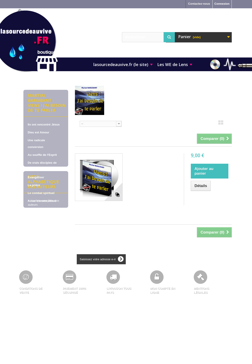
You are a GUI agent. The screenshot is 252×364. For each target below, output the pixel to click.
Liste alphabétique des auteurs (43, 248)
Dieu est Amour (38, 132)
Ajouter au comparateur (207, 199)
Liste (229, 124)
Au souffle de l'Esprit (42, 155)
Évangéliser (36, 177)
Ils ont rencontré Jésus (44, 124)
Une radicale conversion (36, 144)
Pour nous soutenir (41, 223)
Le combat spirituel (41, 193)
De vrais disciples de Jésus (42, 166)
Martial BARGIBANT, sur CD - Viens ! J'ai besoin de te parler (153, 162)
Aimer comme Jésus (42, 201)
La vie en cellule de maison (41, 212)
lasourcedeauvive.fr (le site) (120, 64)
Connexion (222, 3)
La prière (34, 185)
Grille (221, 124)
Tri (77, 123)
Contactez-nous (199, 3)
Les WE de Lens (172, 64)
